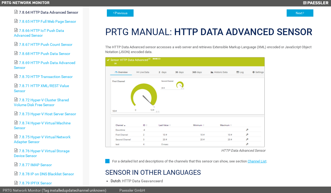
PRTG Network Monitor (22, 190)
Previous (121, 13)
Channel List (257, 161)
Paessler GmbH (132, 190)
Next (299, 13)
